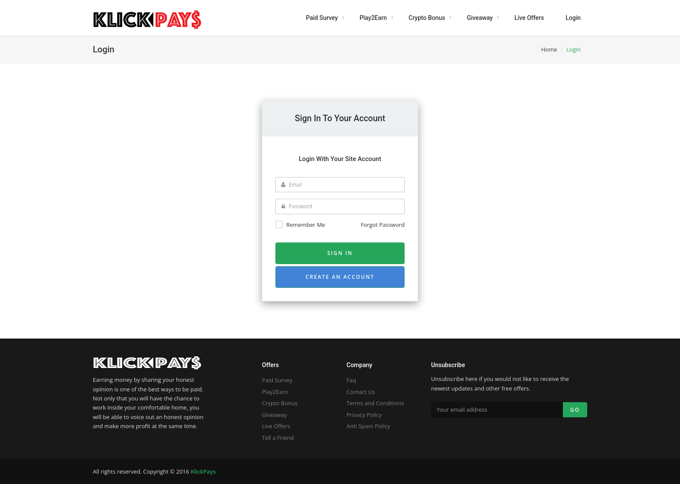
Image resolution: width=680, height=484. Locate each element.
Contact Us (361, 392)
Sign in (340, 253)
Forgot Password (383, 225)
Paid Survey (277, 380)
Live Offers (276, 426)
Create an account (340, 277)
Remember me (305, 225)
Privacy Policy (364, 415)
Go (575, 409)
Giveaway (274, 415)
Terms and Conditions (375, 403)
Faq (351, 380)
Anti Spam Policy (368, 426)
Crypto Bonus (280, 403)
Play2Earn (275, 392)
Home (549, 49)
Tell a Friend (278, 438)
